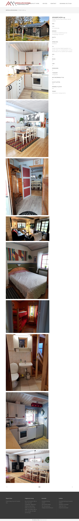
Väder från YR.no (62, 506)
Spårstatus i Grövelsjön (63, 504)
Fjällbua (60, 502)
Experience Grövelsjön (63, 507)
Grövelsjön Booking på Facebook (66, 501)
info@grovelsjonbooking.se (47, 507)
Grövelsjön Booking (11, 10)
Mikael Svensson (43, 519)
